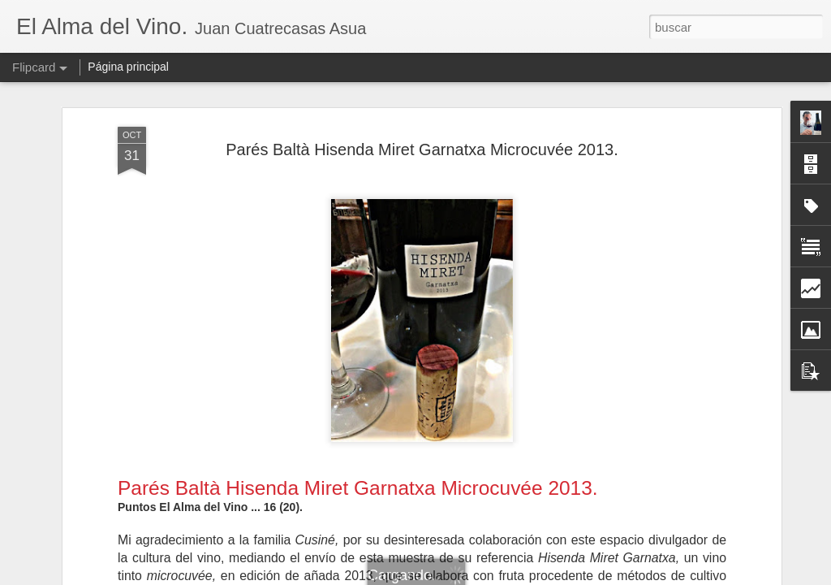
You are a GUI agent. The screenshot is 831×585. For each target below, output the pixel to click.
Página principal (128, 66)
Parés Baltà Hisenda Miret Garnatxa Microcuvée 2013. (422, 102)
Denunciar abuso (532, 576)
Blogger (478, 576)
